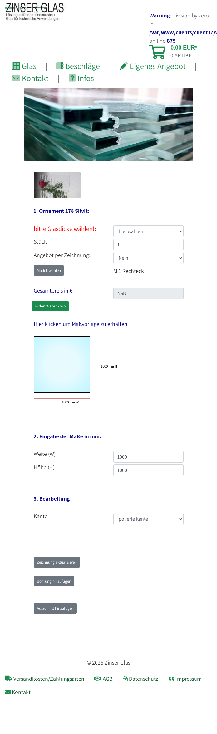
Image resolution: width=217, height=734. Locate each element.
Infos (81, 78)
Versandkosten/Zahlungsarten (44, 678)
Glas (24, 65)
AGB (103, 678)
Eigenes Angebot (153, 65)
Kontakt (30, 78)
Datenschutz (140, 678)
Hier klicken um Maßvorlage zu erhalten (80, 323)
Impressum (185, 678)
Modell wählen (49, 270)
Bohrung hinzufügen (54, 581)
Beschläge (78, 65)
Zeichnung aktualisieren (57, 562)
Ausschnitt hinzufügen (55, 608)
